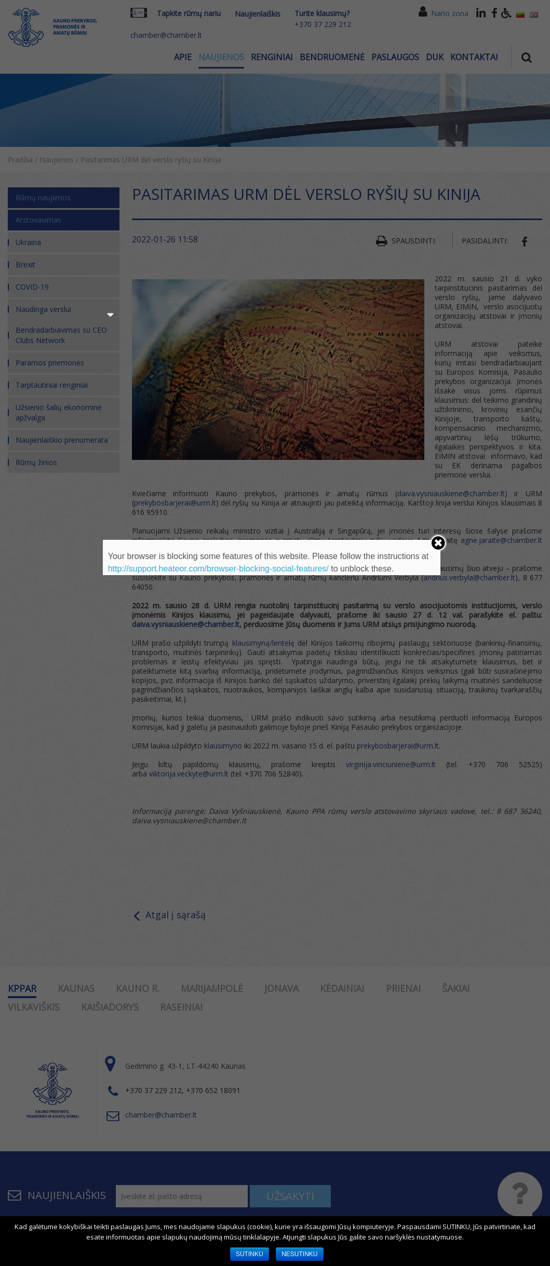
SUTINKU (249, 1254)
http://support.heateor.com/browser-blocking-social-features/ (218, 568)
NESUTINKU (299, 1254)
